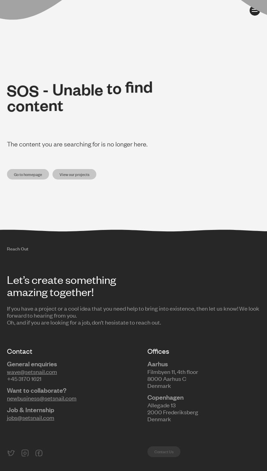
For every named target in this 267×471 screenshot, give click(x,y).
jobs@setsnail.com (30, 417)
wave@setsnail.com (32, 371)
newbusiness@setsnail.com (41, 398)
